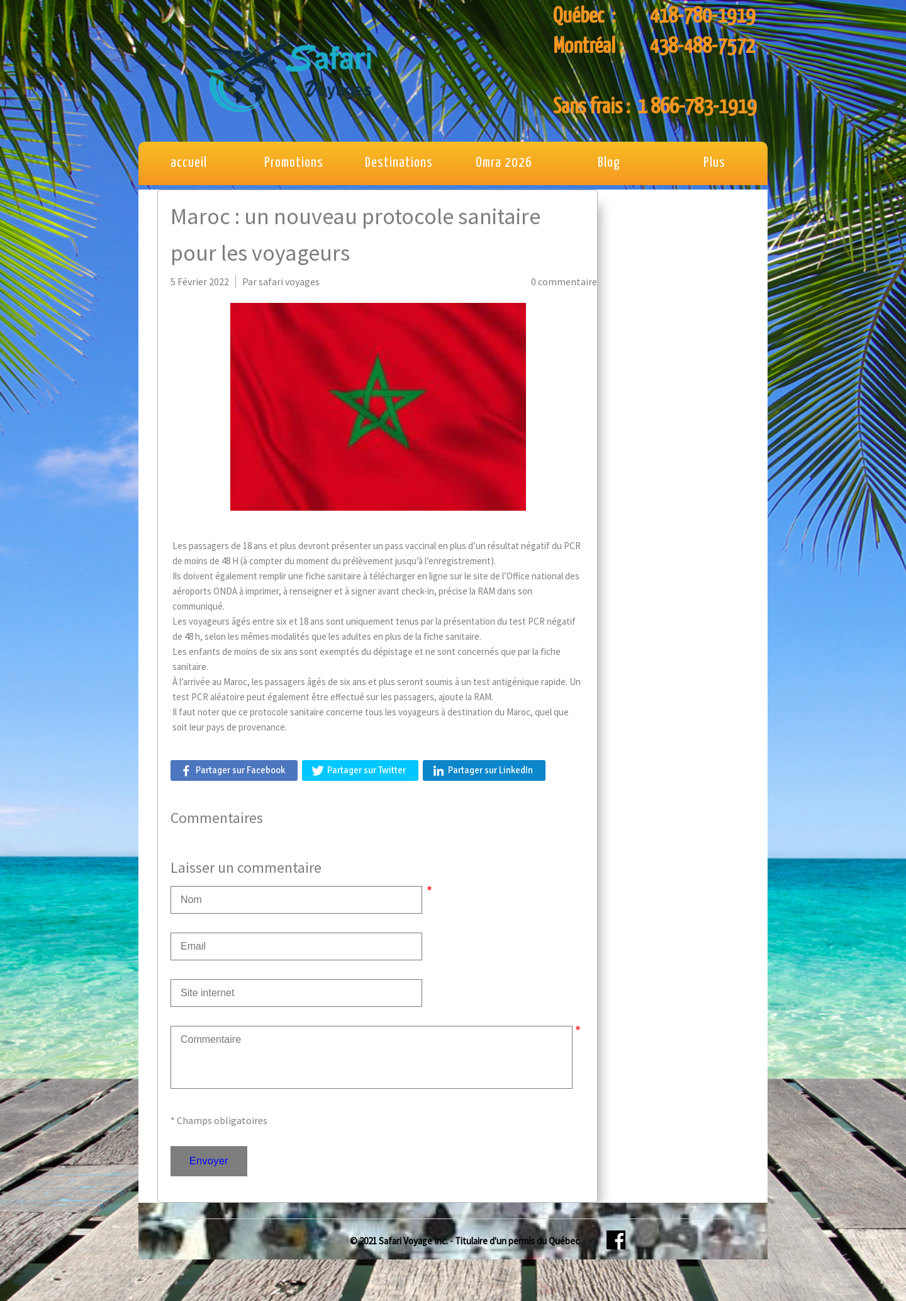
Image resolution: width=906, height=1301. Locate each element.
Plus (714, 163)
